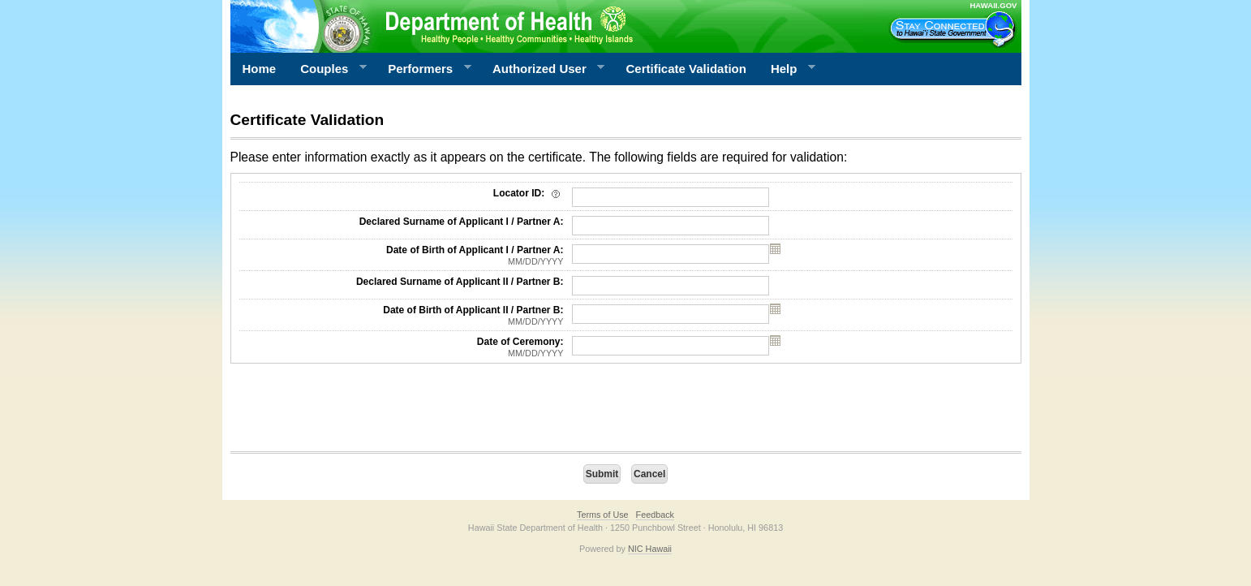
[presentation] (353, 411)
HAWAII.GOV (993, 5)
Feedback (655, 514)
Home (260, 68)
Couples (327, 69)
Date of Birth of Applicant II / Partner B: (401, 315)
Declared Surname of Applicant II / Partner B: (460, 281)
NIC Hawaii (650, 549)
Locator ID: (528, 193)
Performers (423, 69)
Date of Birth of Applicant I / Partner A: (401, 255)
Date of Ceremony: (401, 347)
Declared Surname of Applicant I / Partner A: (461, 221)
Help (787, 69)
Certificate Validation (686, 68)
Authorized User (542, 69)
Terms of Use (603, 514)
